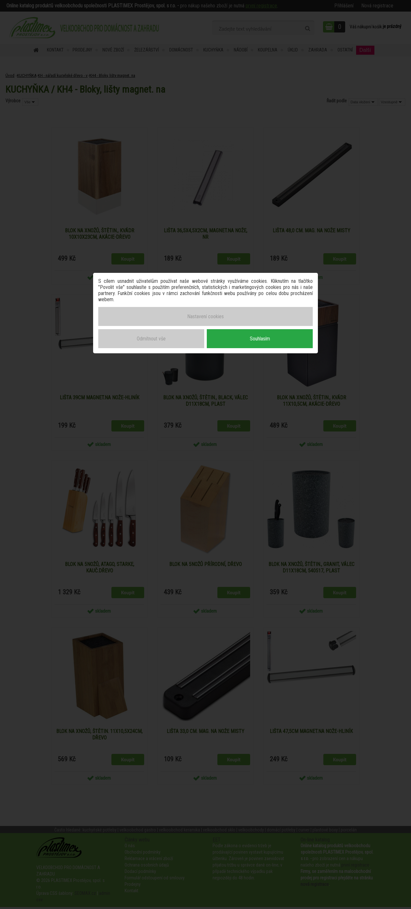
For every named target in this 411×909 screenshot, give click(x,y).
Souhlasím (260, 337)
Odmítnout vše (151, 337)
